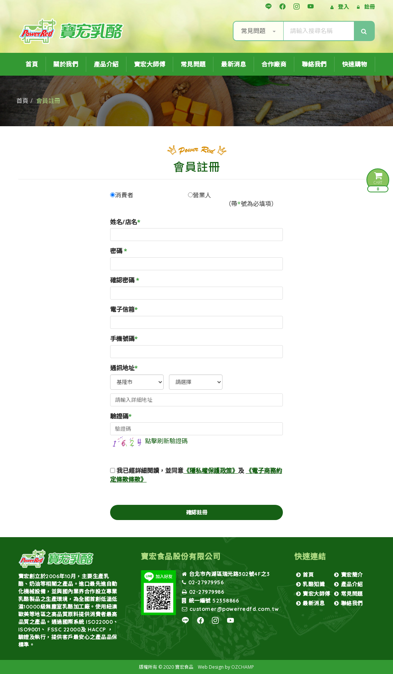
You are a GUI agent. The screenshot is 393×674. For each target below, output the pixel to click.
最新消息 (233, 64)
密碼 (118, 251)
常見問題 (258, 31)
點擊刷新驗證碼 (149, 441)
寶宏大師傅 (150, 64)
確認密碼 (124, 280)
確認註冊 (196, 512)
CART (377, 181)
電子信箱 (124, 309)
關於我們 (65, 64)
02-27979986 (203, 591)
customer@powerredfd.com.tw (230, 609)
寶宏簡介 (348, 574)
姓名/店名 (125, 222)
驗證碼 (121, 416)
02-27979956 (203, 582)
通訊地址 (124, 368)
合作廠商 (273, 64)
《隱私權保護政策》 (210, 470)
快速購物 (354, 64)
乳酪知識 (310, 584)
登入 (343, 6)
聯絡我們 (314, 64)
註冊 (369, 6)
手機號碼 (124, 339)
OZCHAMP (242, 667)
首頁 (31, 64)
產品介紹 (106, 64)
